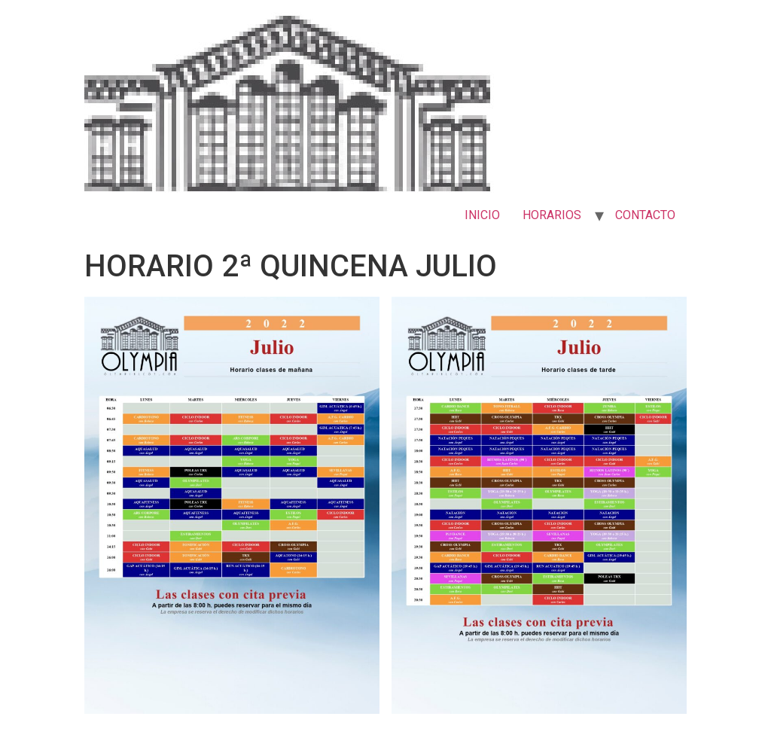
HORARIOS (552, 215)
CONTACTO (645, 215)
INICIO (482, 215)
